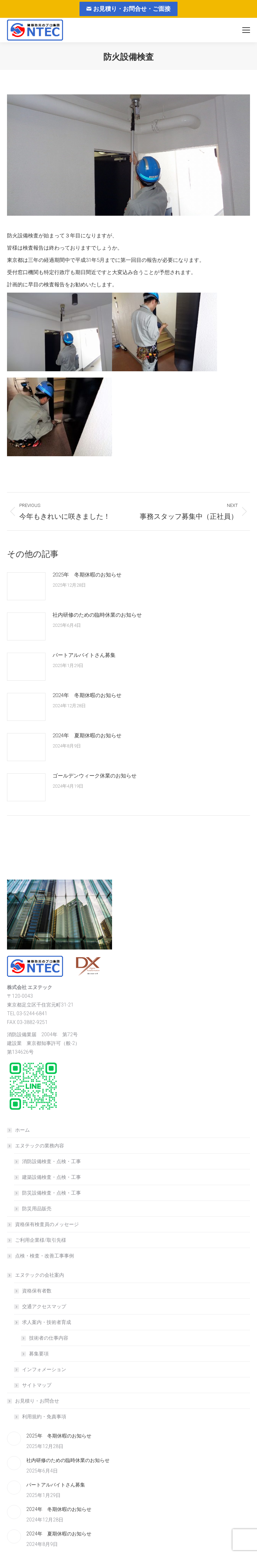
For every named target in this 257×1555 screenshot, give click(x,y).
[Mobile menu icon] (246, 30)
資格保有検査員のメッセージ (47, 1224)
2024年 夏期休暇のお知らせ (87, 735)
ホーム (22, 1130)
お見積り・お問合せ (33, 1401)
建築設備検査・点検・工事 (51, 1177)
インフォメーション (44, 1369)
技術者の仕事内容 (48, 1338)
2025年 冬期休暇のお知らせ (87, 575)
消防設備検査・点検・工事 (51, 1161)
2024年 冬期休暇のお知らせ (87, 695)
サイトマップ (36, 1385)
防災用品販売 (36, 1208)
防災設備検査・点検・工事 (51, 1193)
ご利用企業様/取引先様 (40, 1240)
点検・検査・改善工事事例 (44, 1256)
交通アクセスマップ (44, 1306)
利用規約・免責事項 (44, 1416)
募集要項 (39, 1353)
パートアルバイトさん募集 (84, 655)
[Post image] (26, 586)
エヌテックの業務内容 (36, 1145)
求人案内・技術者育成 (43, 1322)
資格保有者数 (36, 1291)
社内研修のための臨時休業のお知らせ (97, 615)
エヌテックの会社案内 (36, 1275)
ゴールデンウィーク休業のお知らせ (95, 776)
